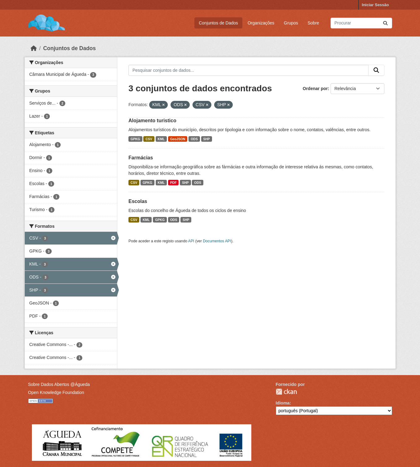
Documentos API (217, 241)
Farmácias (140, 157)
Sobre (313, 22)
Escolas (137, 201)
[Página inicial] (34, 48)
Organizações (261, 22)
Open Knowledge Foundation (56, 392)
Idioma (283, 402)
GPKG (135, 139)
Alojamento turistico (152, 120)
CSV (148, 139)
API (191, 241)
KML (161, 139)
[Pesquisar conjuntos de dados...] (361, 23)
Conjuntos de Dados (218, 22)
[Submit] (385, 23)
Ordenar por (315, 88)
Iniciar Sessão (375, 4)
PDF (173, 182)
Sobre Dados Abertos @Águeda (59, 384)
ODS (194, 139)
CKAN (286, 391)
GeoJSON (177, 139)
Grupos (291, 22)
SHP (206, 139)
